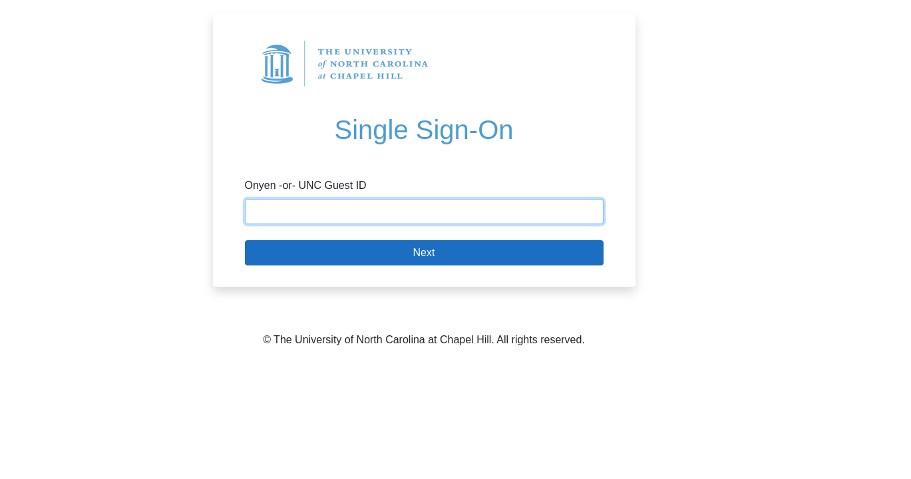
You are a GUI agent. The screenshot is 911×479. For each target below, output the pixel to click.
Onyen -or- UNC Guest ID (306, 185)
